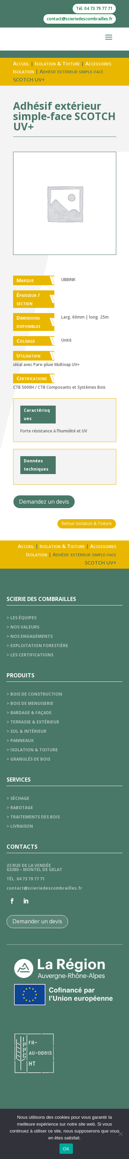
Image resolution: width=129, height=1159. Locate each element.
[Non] (120, 1133)
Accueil (21, 63)
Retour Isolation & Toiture (87, 523)
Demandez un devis (44, 501)
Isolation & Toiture (57, 63)
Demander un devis (37, 921)
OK (66, 1148)
